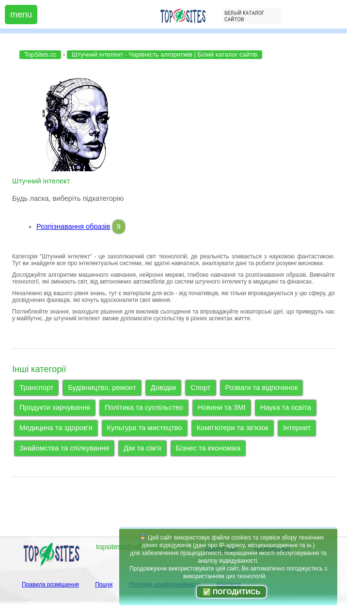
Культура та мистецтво (144, 428)
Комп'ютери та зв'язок (232, 428)
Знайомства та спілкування (64, 448)
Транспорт (36, 387)
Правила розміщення (50, 584)
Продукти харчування (54, 407)
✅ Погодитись (231, 592)
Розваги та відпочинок (261, 387)
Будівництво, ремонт (102, 387)
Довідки (163, 387)
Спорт (200, 387)
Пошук (103, 584)
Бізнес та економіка (208, 448)
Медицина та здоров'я (56, 428)
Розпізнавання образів (73, 226)
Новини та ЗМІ (222, 407)
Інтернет (297, 428)
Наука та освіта (285, 407)
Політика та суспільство (144, 407)
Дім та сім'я (142, 448)
